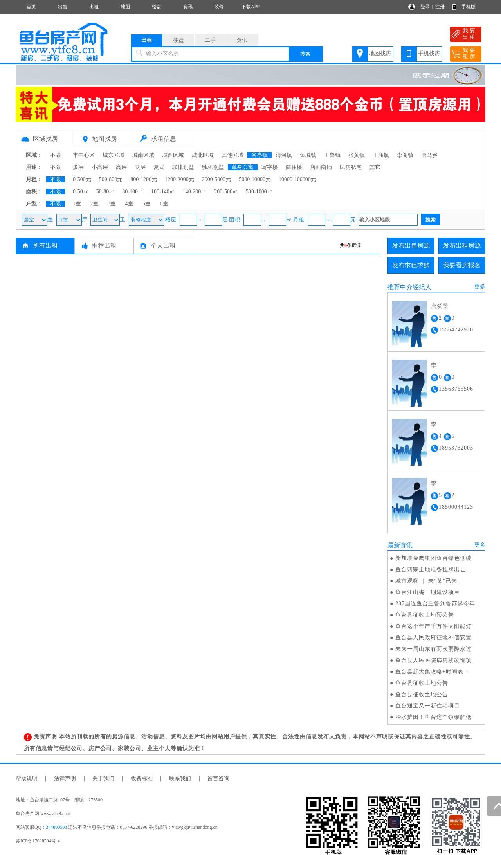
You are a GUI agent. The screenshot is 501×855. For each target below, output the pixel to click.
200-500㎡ (226, 191)
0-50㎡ (80, 191)
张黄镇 (356, 155)
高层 (121, 167)
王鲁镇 (332, 155)
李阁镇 (405, 155)
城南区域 (143, 155)
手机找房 (429, 53)
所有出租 (45, 245)
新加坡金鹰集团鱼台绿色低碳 (433, 558)
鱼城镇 (308, 155)
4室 (129, 204)
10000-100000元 (297, 179)
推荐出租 (104, 245)
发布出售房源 (411, 245)
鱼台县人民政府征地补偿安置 (433, 638)
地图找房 (380, 53)
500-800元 (111, 179)
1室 (77, 204)
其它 (374, 167)
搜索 (305, 54)
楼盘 (156, 6)
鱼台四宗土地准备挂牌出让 (430, 569)
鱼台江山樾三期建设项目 (427, 592)
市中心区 (84, 155)
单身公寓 (243, 167)
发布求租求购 (411, 265)
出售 (62, 6)
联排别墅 (183, 167)
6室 (164, 204)
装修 (219, 6)
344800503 (56, 827)
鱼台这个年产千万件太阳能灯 (433, 626)
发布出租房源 (462, 245)
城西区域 (173, 155)
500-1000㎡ (259, 191)
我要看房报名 (462, 265)
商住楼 (294, 167)
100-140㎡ (163, 191)
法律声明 (65, 778)
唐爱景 (440, 306)
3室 (112, 204)
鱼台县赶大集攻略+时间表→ (432, 672)
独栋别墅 (213, 167)
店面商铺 (321, 167)
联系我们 (180, 778)
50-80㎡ (105, 191)
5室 (146, 204)
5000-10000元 (255, 179)
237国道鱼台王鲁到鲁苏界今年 (435, 604)
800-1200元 (143, 179)
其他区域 (232, 155)
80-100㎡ (132, 191)
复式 (158, 167)
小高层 (100, 167)
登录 (425, 6)
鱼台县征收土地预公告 (424, 615)
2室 (94, 204)
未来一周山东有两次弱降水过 (433, 649)
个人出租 (163, 245)
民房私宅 (351, 167)
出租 (94, 6)
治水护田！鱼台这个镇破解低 (433, 717)
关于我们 (103, 778)
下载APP (250, 6)
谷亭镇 (259, 155)
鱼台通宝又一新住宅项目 (427, 706)
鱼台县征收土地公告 (421, 683)
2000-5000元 (216, 179)
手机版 (468, 6)
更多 (479, 287)
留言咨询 (218, 778)
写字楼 (269, 167)
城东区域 (113, 155)
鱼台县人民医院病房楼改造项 (433, 660)
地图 (125, 6)
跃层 (140, 167)
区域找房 (45, 138)
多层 (78, 167)
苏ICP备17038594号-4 (38, 841)
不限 (55, 155)
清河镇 (284, 155)
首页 (31, 6)
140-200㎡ (195, 191)
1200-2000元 (179, 179)
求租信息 (163, 138)
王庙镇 (381, 155)
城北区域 (203, 155)
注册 (440, 6)
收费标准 (142, 778)
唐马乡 (429, 155)
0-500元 (82, 179)
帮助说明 (27, 778)
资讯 (188, 6)
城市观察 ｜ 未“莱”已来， (429, 581)
